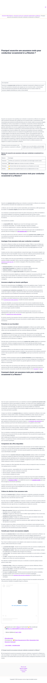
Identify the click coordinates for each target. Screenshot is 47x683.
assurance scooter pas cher (7, 261)
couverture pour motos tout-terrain (13, 314)
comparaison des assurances (35, 421)
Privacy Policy (23, 670)
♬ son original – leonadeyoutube (12, 645)
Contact (23, 671)
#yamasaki (13, 642)
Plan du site (23, 666)
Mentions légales (23, 668)
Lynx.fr (41, 368)
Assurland (36, 368)
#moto (18, 627)
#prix (37, 640)
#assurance (7, 642)
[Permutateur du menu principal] (45, 7)
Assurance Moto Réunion (7, 15)
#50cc (27, 640)
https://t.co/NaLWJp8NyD (13, 628)
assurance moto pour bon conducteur (22, 575)
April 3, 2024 (18, 632)
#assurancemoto (22, 640)
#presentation (33, 640)
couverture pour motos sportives (11, 299)
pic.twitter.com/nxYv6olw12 (25, 628)
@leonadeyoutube (9, 638)
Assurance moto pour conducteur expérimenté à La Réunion (27, 15)
